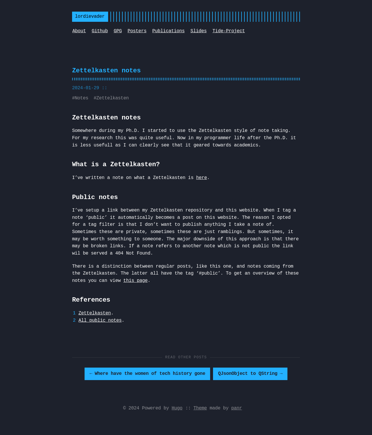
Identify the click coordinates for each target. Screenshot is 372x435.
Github (100, 31)
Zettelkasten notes (106, 70)
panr (236, 408)
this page (135, 281)
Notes (81, 98)
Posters (137, 31)
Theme (200, 408)
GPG (118, 31)
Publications (168, 31)
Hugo (177, 408)
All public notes (99, 320)
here (201, 178)
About (79, 31)
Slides (198, 31)
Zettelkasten (112, 98)
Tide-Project (228, 31)
